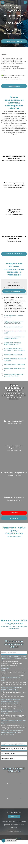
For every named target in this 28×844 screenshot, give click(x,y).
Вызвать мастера (14, 86)
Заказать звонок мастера (14, 41)
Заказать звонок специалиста (14, 291)
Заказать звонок (14, 816)
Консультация (14, 518)
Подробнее (14, 512)
